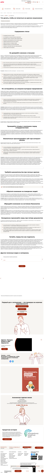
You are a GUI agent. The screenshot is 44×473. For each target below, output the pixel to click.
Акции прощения (3, 454)
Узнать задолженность (4, 453)
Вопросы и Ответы (3, 461)
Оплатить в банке (11, 457)
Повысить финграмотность (4, 458)
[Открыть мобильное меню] (42, 2)
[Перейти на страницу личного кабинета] (41, 2)
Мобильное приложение (4, 462)
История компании (20, 453)
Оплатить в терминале (12, 455)
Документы (19, 455)
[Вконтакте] (32, 454)
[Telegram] (34, 454)
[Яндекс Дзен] (37, 454)
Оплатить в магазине (12, 456)
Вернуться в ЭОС (3, 460)
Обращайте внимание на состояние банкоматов (11, 44)
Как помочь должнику (4, 463)
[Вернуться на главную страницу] (2, 2)
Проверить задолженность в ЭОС (22, 306)
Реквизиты (25, 455)
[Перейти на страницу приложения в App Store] (34, 456)
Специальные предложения (13, 458)
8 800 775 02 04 (22, 405)
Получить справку (3, 456)
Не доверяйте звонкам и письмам (8, 35)
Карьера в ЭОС (20, 454)
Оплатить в (11, 454)
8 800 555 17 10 (28, 2)
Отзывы (2, 464)
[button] (39, 2)
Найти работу (2, 457)
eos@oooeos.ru (26, 448)
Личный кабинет (39, 447)
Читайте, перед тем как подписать (8, 47)
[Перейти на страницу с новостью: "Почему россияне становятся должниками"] (22, 258)
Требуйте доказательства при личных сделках (10, 41)
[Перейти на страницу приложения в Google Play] (34, 459)
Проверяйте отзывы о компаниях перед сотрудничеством (12, 38)
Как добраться (11, 448)
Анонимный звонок (3, 459)
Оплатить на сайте (11, 453)
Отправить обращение (27, 447)
